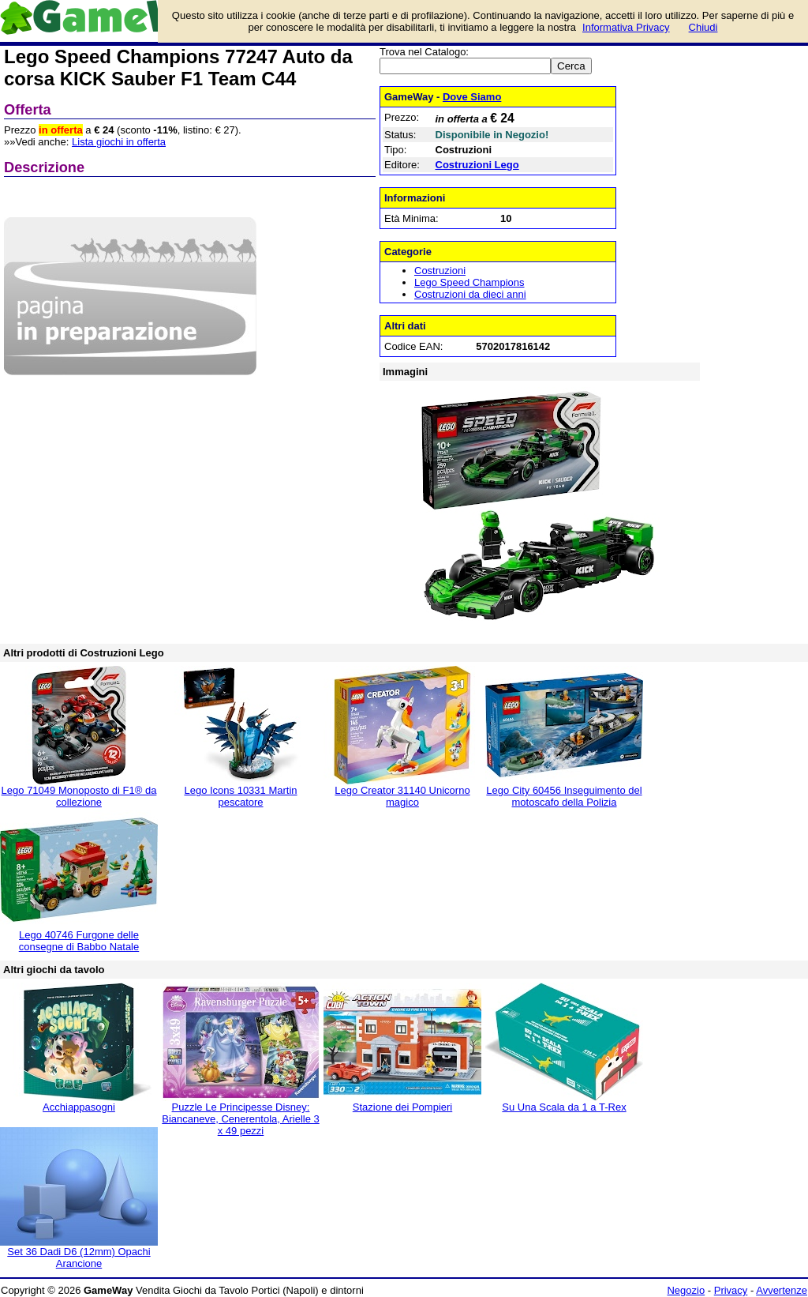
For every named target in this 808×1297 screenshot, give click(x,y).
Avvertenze (781, 1290)
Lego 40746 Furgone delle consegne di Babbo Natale (79, 941)
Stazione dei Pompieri (402, 1107)
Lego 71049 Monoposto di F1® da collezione (79, 796)
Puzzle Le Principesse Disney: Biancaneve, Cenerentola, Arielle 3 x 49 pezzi (240, 1119)
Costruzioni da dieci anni (470, 294)
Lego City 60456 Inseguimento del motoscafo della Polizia (564, 796)
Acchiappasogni (79, 1107)
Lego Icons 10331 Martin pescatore (240, 796)
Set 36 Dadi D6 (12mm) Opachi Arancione (78, 1257)
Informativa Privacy (626, 27)
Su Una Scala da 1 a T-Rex (564, 1107)
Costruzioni (440, 270)
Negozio (686, 1290)
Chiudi (703, 27)
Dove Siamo (472, 97)
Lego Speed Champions (469, 282)
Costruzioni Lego (477, 165)
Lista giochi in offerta (119, 142)
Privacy (731, 1290)
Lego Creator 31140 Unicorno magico (402, 796)
